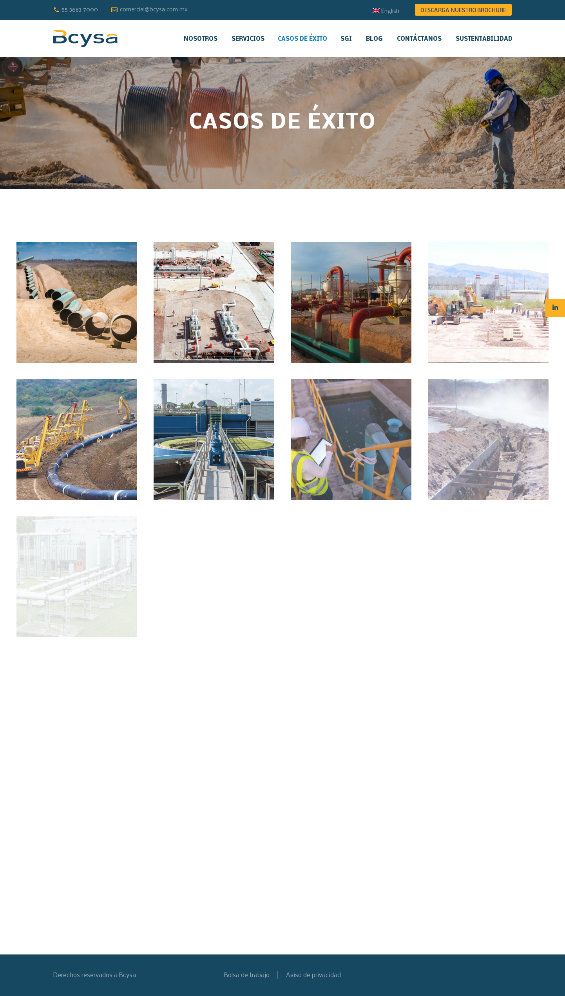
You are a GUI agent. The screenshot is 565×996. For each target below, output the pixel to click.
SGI (346, 39)
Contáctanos (419, 39)
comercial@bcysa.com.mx (154, 10)
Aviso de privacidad (313, 975)
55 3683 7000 (80, 10)
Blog (374, 39)
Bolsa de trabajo (247, 975)
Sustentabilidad (484, 39)
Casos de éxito (302, 39)
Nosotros (200, 39)
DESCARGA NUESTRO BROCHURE (463, 11)
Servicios (248, 39)
